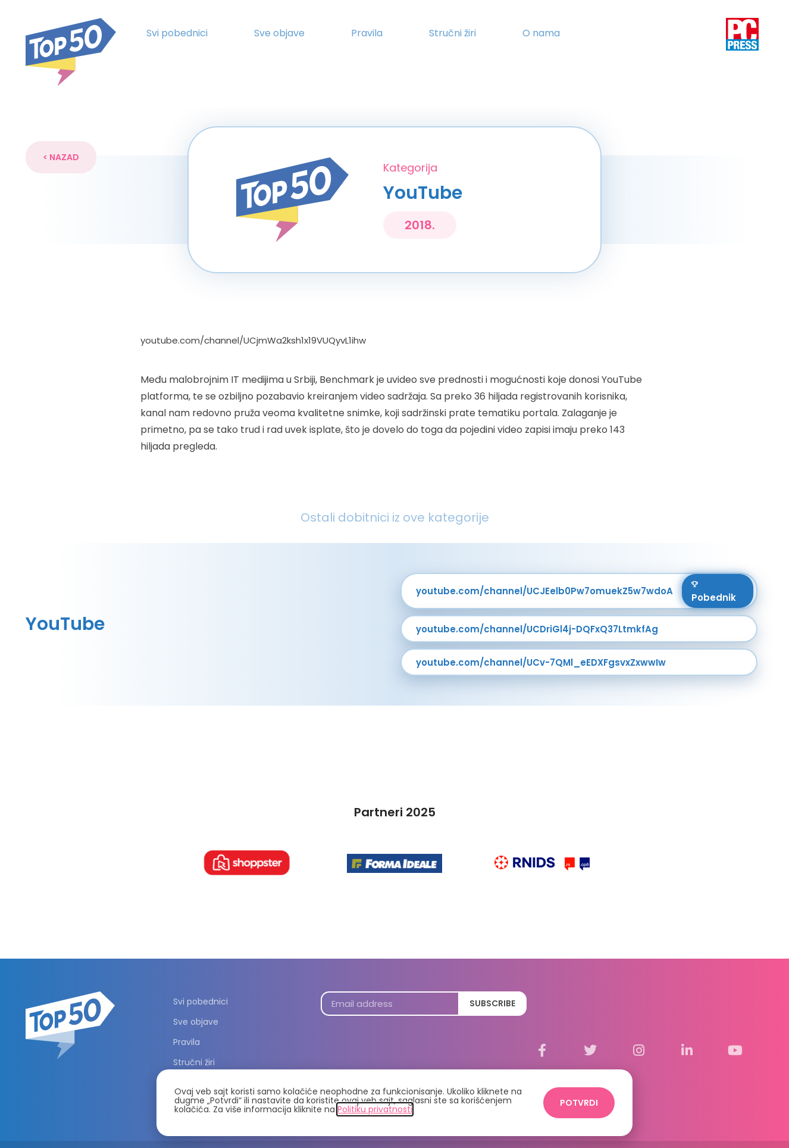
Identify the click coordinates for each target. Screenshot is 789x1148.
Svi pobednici (177, 33)
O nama (541, 33)
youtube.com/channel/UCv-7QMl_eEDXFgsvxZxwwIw (541, 640)
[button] (61, 135)
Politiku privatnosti (374, 1109)
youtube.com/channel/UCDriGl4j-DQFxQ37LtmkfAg (537, 607)
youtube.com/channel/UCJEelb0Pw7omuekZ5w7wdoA (544, 569)
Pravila (367, 33)
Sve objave (279, 33)
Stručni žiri (452, 33)
